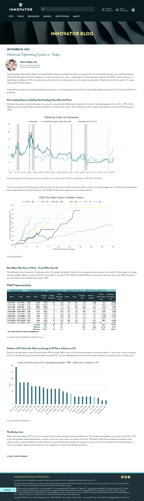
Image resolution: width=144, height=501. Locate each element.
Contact (7, 490)
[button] (133, 10)
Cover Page (109, 497)
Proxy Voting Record (122, 497)
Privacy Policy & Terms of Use (72, 497)
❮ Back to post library (17, 456)
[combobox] (67, 9)
